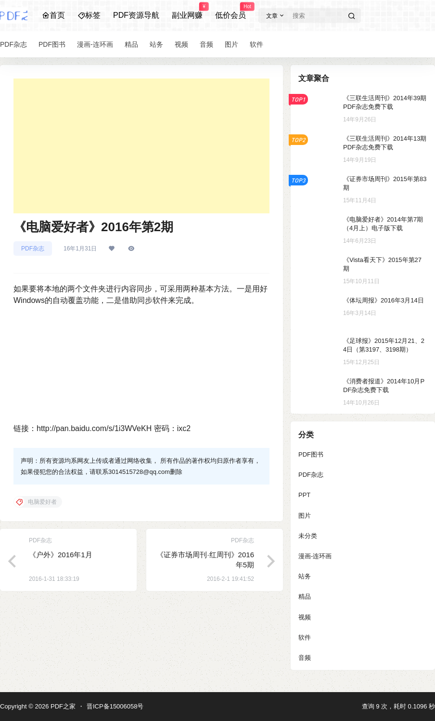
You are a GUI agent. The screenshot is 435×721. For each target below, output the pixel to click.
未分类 (307, 535)
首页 (53, 15)
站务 (304, 576)
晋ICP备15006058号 (115, 706)
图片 (304, 515)
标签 (89, 15)
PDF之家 (62, 706)
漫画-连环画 (315, 556)
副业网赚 (187, 11)
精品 (304, 596)
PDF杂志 (32, 248)
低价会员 (230, 11)
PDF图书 (310, 454)
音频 (304, 657)
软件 (304, 637)
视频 (304, 617)
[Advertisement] (141, 146)
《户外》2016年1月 (60, 555)
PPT (304, 494)
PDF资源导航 (136, 15)
